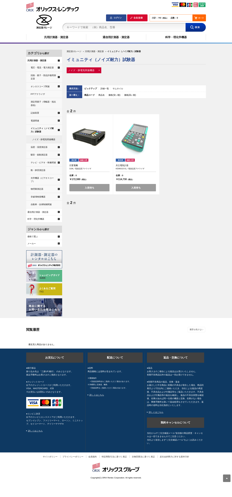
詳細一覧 (104, 88)
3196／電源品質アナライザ (80, 169)
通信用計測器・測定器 (116, 37)
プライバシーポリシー (72, 456)
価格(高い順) (130, 95)
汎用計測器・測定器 (56, 37)
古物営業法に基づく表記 (143, 456)
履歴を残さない (196, 329)
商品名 (101, 95)
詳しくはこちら (35, 431)
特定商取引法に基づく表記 (114, 456)
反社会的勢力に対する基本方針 (174, 456)
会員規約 (92, 456)
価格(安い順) (114, 95)
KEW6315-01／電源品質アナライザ (130, 169)
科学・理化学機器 (176, 37)
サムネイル (118, 88)
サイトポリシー (50, 456)
